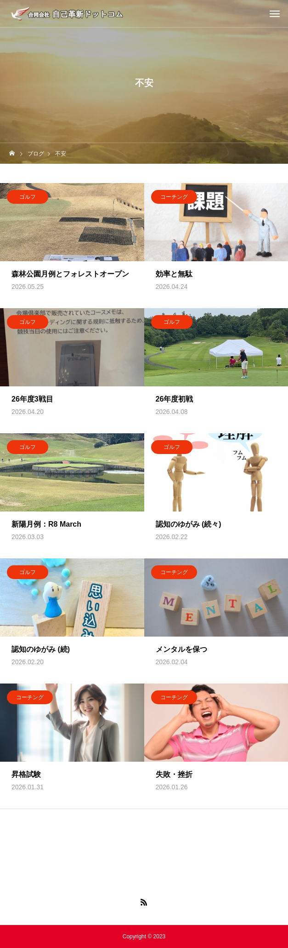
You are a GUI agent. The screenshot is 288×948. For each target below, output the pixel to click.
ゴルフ (27, 198)
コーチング (174, 198)
